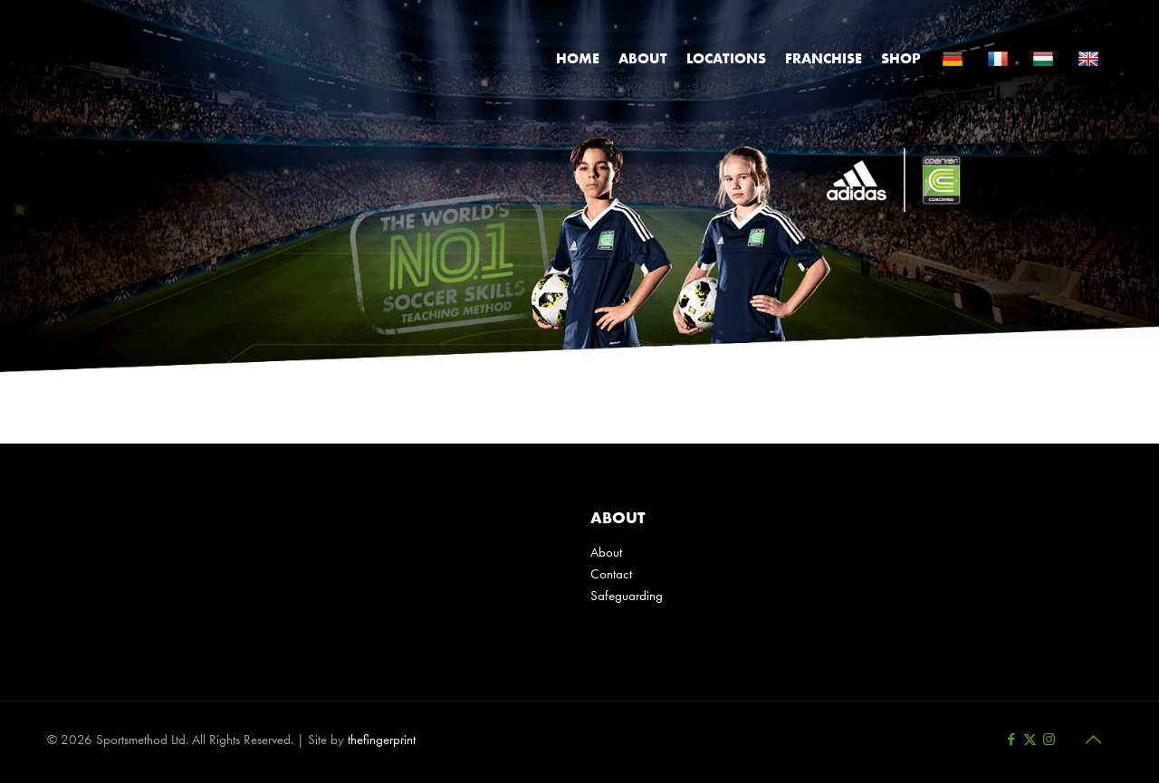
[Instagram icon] (1049, 739)
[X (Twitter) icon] (1030, 739)
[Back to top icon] (1093, 740)
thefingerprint (382, 739)
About (606, 552)
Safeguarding (626, 596)
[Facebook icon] (1011, 739)
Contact (611, 574)
